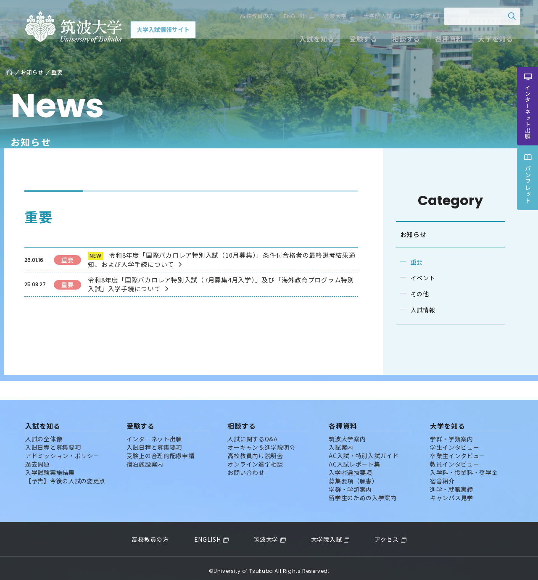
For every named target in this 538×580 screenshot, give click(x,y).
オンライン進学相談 (255, 458)
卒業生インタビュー (457, 450)
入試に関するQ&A (252, 433)
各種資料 (442, 41)
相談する (399, 41)
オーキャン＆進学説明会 (261, 441)
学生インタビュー (455, 441)
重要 (412, 262)
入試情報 (418, 310)
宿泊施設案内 (145, 458)
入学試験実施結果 (50, 466)
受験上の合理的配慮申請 (161, 450)
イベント (418, 278)
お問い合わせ (245, 466)
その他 (415, 294)
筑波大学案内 (347, 433)
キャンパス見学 (451, 492)
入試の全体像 (43, 433)
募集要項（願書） (353, 475)
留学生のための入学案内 (363, 492)
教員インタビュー (455, 458)
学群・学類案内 (350, 483)
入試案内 (341, 441)
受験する (357, 41)
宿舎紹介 (442, 475)
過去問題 (37, 458)
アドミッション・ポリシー (62, 450)
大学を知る (488, 41)
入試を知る (310, 41)
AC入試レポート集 (354, 458)
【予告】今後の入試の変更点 (65, 475)
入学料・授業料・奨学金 (464, 466)
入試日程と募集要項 (53, 441)
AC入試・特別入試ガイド (363, 450)
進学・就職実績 (451, 483)
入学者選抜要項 (350, 466)
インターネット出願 (154, 433)
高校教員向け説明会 (255, 450)
